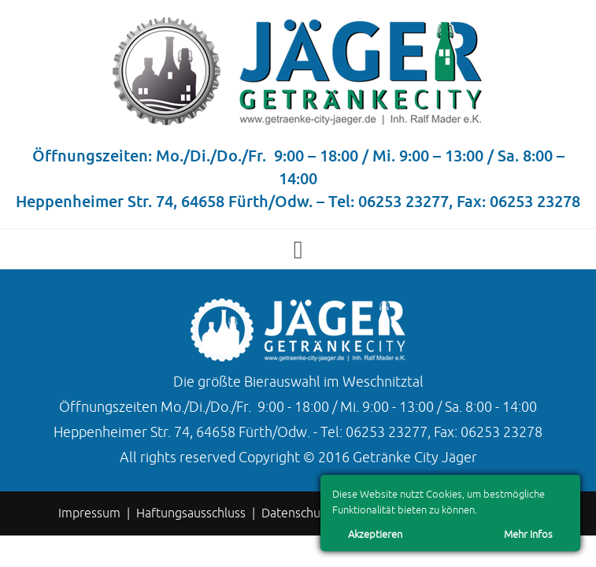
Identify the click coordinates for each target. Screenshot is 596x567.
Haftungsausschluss (191, 513)
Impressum (89, 513)
